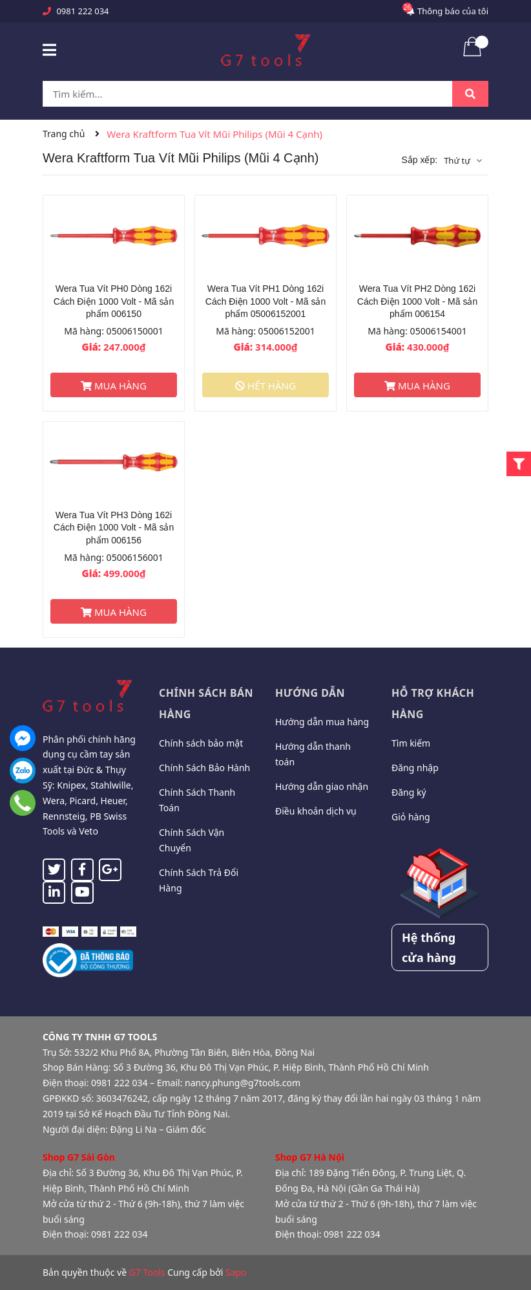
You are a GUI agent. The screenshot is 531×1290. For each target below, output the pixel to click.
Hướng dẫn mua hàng (322, 722)
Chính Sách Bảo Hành (204, 767)
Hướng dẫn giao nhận (321, 786)
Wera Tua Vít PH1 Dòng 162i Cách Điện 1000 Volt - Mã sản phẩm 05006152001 (265, 301)
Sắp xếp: (419, 160)
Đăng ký (408, 792)
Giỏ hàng (410, 817)
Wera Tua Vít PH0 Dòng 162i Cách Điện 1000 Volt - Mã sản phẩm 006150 (114, 301)
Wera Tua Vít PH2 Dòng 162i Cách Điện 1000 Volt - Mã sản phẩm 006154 (417, 301)
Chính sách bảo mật (201, 743)
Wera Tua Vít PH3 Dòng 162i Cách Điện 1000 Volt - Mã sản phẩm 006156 (114, 527)
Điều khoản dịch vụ (316, 811)
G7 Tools (147, 1272)
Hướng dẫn (310, 693)
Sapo (236, 1272)
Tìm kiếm (410, 743)
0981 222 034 (82, 11)
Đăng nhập (415, 767)
